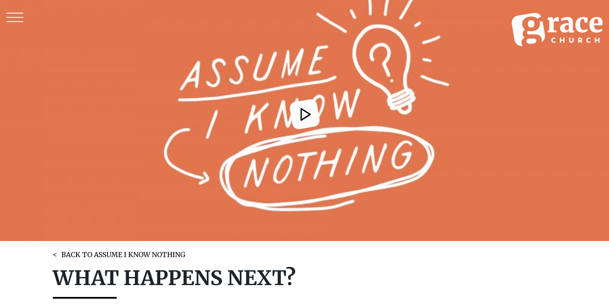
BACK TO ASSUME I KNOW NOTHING (123, 254)
